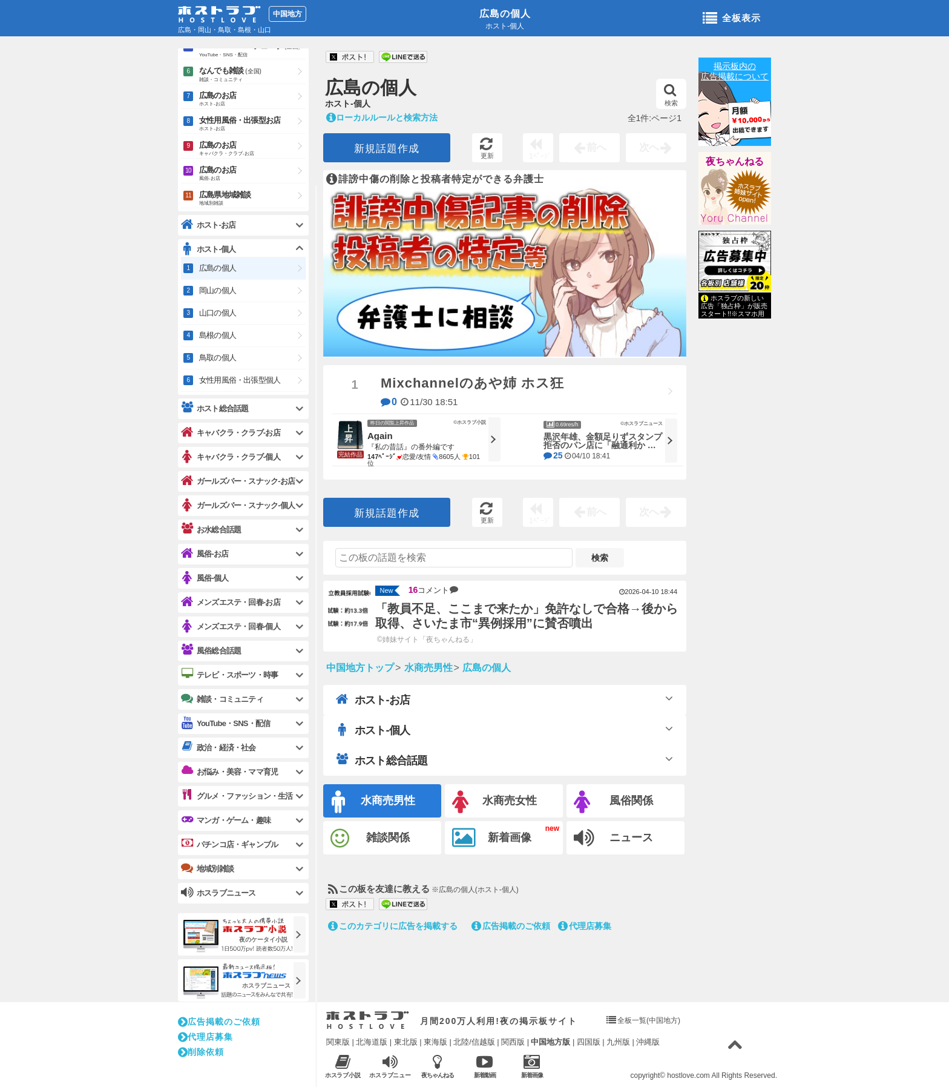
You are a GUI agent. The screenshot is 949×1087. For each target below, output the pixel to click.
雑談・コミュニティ (222, 699)
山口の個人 (217, 312)
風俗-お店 (204, 554)
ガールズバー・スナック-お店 (238, 481)
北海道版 (371, 1041)
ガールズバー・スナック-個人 (238, 505)
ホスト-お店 (373, 699)
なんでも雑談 (252, 75)
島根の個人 (217, 335)
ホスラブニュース (390, 1066)
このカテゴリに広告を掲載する (393, 926)
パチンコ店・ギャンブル (229, 844)
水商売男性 (373, 802)
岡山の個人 (217, 290)
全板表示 (732, 19)
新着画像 (491, 838)
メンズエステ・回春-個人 (230, 626)
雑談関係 (370, 838)
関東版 (338, 1041)
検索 (671, 95)
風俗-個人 (204, 578)
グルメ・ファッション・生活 (237, 796)
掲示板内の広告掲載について (735, 71)
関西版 (513, 1041)
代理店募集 (584, 926)
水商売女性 (494, 802)
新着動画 (484, 1066)
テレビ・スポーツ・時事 (229, 674)
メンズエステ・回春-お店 (230, 602)
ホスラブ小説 (343, 1066)
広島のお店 (252, 99)
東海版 (435, 1041)
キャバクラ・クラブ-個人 (230, 457)
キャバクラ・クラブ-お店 (230, 433)
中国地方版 (550, 1041)
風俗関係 (613, 802)
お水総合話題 (211, 529)
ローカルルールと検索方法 (382, 117)
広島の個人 (505, 13)
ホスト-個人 (373, 729)
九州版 (618, 1041)
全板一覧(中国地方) (648, 1020)
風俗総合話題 (211, 650)
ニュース (613, 838)
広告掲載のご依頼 (510, 926)
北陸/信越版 (474, 1041)
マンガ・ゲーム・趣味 (226, 820)
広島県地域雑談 (252, 199)
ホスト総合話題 (381, 760)
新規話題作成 (386, 148)
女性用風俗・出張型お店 (252, 124)
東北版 (406, 1041)
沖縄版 (648, 1041)
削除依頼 (201, 1052)
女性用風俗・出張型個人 (239, 380)
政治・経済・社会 (218, 747)
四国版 (588, 1041)
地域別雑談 (207, 868)
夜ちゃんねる (735, 161)
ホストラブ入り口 (367, 1020)
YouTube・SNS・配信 (225, 723)
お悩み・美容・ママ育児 (229, 771)
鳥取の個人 (217, 357)
